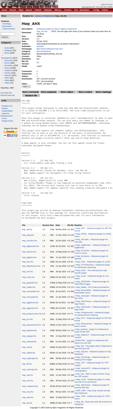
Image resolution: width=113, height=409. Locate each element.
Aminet (5, 108)
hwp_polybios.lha (29, 330)
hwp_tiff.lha (27, 364)
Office (6, 78)
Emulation (8, 65)
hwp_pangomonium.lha (32, 314)
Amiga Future (7, 121)
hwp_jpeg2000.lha (30, 283)
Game (7, 68)
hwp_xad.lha (27, 375)
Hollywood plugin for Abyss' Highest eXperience (57, 29)
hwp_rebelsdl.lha (29, 341)
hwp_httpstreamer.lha (31, 266)
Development (7, 58)
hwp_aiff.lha (27, 229)
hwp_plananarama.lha (31, 325)
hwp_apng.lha (28, 235)
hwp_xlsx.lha (27, 381)
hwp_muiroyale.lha (30, 297)
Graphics (8, 70)
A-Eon (4, 118)
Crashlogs (6, 24)
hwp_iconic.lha (28, 277)
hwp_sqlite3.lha (28, 353)
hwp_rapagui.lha (29, 336)
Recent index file (8, 95)
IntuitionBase (7, 111)
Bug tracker (6, 26)
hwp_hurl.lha (27, 271)
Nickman (109, 4)
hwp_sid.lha (27, 347)
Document (8, 60)
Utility (6, 80)
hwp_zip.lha (27, 403)
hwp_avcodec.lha (29, 241)
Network (7, 75)
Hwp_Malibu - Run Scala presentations (92, 287)
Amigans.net (7, 106)
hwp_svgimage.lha (30, 358)
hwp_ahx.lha (42, 31)
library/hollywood (44, 51)
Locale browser (8, 29)
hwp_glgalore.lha (29, 257)
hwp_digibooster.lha (30, 246)
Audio (6, 48)
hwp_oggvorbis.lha (30, 308)
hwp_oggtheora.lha (30, 302)
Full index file (6, 93)
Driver (7, 63)
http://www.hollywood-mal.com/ (50, 49)
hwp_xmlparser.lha (30, 386)
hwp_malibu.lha (28, 287)
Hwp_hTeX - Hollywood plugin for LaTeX (93, 262)
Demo (7, 53)
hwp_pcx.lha (27, 319)
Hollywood (48, 16)
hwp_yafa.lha (27, 397)
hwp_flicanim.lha (29, 252)
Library (7, 73)
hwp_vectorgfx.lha (30, 369)
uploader (40, 46)
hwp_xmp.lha (27, 392)
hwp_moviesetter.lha (31, 291)
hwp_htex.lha (27, 262)
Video (6, 83)
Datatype (8, 50)
